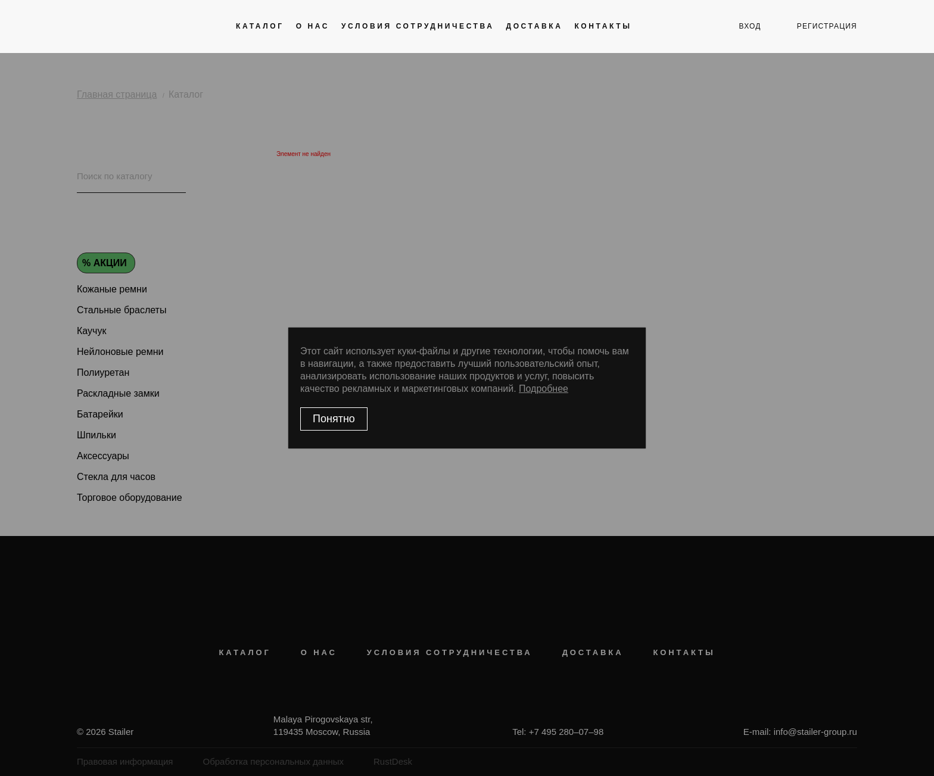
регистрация (827, 26)
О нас (312, 26)
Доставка (534, 26)
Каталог (260, 26)
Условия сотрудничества (417, 26)
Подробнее (543, 389)
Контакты (602, 26)
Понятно (334, 419)
